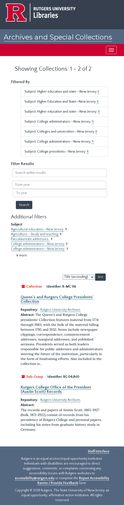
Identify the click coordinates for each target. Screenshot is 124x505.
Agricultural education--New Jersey (37, 229)
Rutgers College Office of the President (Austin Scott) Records (56, 389)
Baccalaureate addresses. (30, 239)
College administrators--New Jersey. (38, 249)
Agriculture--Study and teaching (35, 234)
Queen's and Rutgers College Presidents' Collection (57, 299)
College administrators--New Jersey (38, 244)
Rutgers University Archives (60, 310)
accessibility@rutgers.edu (34, 478)
